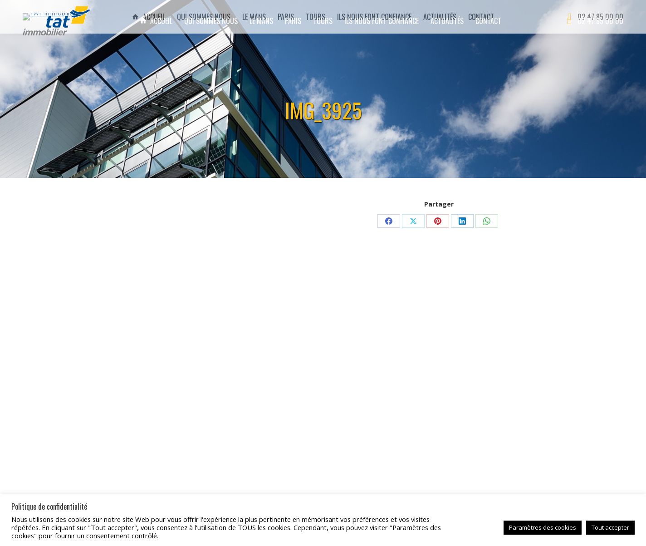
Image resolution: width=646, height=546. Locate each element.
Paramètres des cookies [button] (542, 527)
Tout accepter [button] (610, 527)
